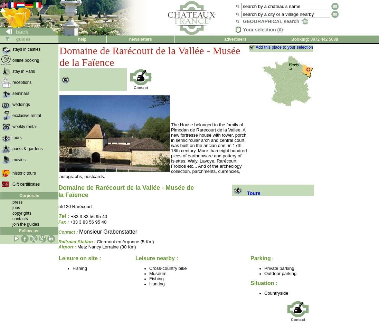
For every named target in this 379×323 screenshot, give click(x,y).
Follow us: (29, 230)
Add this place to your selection (284, 47)
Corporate (29, 195)
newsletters (140, 39)
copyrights (21, 213)
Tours (246, 193)
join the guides (25, 224)
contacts (20, 218)
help (82, 39)
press (17, 202)
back (14, 32)
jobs (16, 207)
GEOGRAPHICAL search (275, 21)
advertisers (235, 39)
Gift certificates (26, 184)
